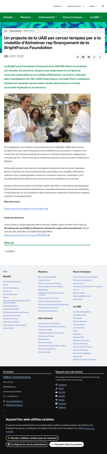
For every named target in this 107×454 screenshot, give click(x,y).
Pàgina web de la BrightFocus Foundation (25, 209)
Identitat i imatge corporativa (84, 360)
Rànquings (77, 319)
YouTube (61, 393)
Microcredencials (10, 296)
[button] (78, 58)
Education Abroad (10, 307)
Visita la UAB (8, 330)
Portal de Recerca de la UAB (51, 287)
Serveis (76, 290)
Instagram (62, 385)
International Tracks (46, 337)
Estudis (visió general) (11, 283)
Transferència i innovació (48, 308)
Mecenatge (77, 300)
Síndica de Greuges (81, 351)
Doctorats (7, 292)
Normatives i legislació (82, 354)
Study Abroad (43, 340)
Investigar (10, 252)
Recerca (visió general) (47, 278)
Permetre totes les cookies (66, 444)
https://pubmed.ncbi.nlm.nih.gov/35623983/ (26, 235)
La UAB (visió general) (81, 312)
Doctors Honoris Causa (82, 348)
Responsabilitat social (82, 297)
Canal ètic (77, 335)
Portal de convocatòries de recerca (53, 305)
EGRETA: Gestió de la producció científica (51, 295)
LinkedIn (61, 397)
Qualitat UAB (78, 338)
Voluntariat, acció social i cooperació (88, 287)
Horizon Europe (44, 353)
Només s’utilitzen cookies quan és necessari (32, 438)
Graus (5, 286)
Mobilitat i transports (81, 341)
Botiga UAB (79, 294)
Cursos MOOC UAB (11, 310)
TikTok (61, 389)
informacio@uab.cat (14, 402)
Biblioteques (43, 290)
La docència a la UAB (11, 317)
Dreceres (58, 6)
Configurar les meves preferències (27, 444)
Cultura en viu (78, 284)
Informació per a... (76, 6)
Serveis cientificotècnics (48, 312)
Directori (78, 357)
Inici (5, 272)
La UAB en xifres (79, 316)
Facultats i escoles (10, 320)
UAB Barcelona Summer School (16, 314)
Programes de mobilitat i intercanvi (52, 327)
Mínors (6, 299)
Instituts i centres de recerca (49, 284)
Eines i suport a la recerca (48, 299)
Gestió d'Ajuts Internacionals (49, 302)
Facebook (62, 404)
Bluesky (61, 400)
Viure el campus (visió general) (85, 278)
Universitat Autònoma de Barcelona (15, 6)
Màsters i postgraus (11, 289)
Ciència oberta (79, 325)
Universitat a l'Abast (11, 323)
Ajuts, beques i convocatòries (15, 326)
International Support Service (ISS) (52, 346)
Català (93, 7)
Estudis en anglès (45, 330)
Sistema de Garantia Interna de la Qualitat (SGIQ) (16, 303)
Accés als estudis (45, 343)
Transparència (79, 328)
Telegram (62, 408)
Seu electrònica (81, 344)
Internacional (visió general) (49, 324)
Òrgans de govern (80, 322)
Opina (75, 332)
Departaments (44, 281)
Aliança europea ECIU (47, 350)
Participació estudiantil (82, 281)
